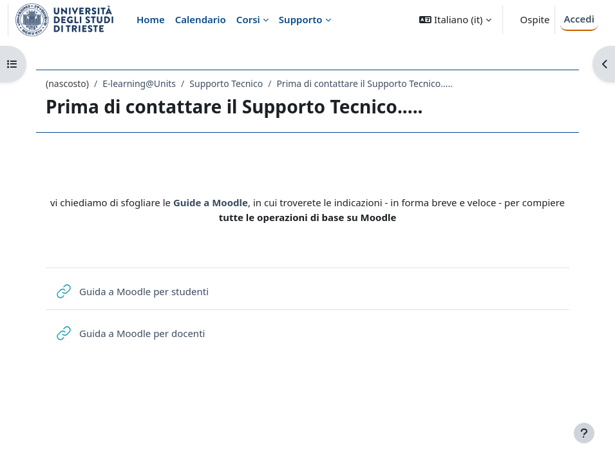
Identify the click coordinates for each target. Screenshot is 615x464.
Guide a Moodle (210, 202)
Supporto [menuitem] (301, 19)
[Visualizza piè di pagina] (584, 433)
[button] (455, 19)
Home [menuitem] (151, 19)
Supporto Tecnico (226, 83)
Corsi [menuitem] (248, 19)
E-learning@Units (139, 83)
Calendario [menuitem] (200, 19)
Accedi (578, 18)
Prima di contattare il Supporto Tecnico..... (364, 83)
